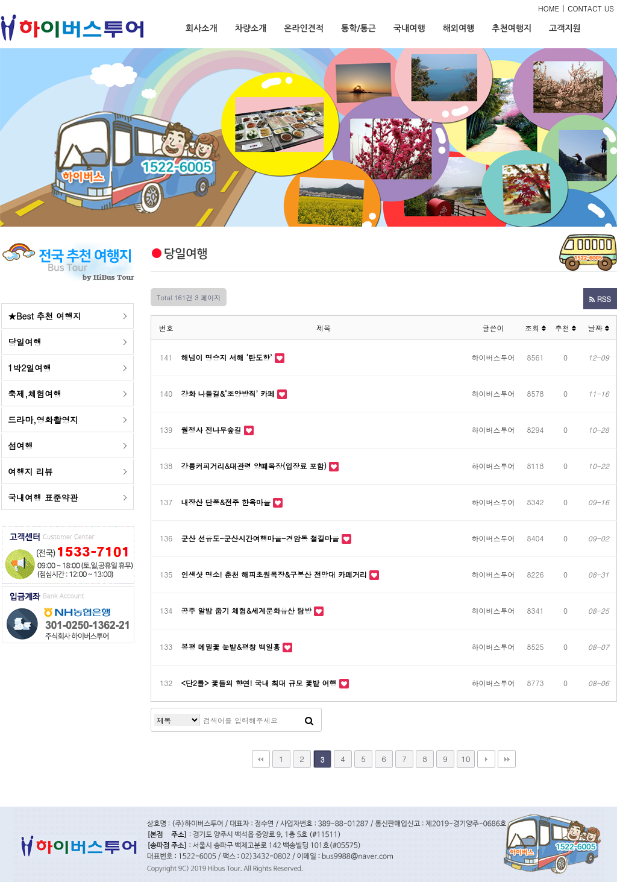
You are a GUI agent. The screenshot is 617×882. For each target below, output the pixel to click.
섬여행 (20, 445)
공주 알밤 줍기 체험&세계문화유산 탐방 (248, 610)
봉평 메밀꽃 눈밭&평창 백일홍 (232, 646)
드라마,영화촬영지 (43, 420)
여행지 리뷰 (30, 471)
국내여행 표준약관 (43, 497)
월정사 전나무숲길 (212, 429)
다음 (486, 759)
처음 (261, 759)
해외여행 (459, 28)
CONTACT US (591, 8)
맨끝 (507, 759)
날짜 (598, 328)
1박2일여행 (29, 368)
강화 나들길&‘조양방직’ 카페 (229, 393)
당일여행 (25, 342)
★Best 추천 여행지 (44, 316)
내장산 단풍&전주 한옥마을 (227, 502)
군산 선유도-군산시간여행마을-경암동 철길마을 (261, 538)
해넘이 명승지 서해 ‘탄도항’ (228, 357)
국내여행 (409, 28)
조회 (535, 328)
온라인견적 (304, 28)
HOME (548, 8)
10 (465, 758)
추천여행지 (511, 28)
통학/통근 (358, 28)
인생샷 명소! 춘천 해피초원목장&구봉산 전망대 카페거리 (275, 574)
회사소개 (202, 28)
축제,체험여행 (34, 394)
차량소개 (251, 28)
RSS (600, 299)
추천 (565, 328)
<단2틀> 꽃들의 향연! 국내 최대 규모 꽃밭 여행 (260, 683)
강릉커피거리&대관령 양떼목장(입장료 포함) (255, 466)
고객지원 (565, 28)
